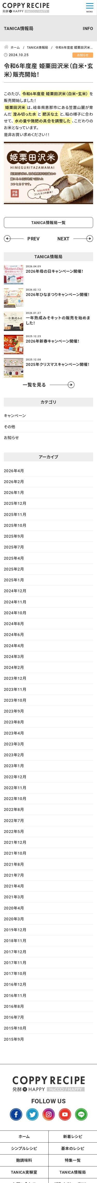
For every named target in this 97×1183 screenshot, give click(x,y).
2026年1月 (14, 492)
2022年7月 (14, 820)
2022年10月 (15, 798)
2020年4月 (14, 908)
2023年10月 (15, 700)
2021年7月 (14, 875)
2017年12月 (15, 951)
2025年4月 (14, 558)
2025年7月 (14, 547)
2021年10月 (15, 853)
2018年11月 (15, 940)
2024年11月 (15, 601)
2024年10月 (15, 612)
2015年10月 (15, 1028)
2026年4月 (14, 470)
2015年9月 (14, 1039)
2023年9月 (14, 711)
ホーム (24, 1136)
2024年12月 (15, 590)
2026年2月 (14, 481)
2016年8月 (14, 1006)
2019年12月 (15, 929)
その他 (9, 426)
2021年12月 (15, 842)
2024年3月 (14, 656)
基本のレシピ (72, 1148)
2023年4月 (14, 733)
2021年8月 (14, 864)
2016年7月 (14, 1017)
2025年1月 (14, 579)
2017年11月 (15, 962)
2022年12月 (15, 776)
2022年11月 (15, 787)
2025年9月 (14, 536)
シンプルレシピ (24, 1148)
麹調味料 (24, 1160)
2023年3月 (14, 743)
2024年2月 (14, 667)
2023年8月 (14, 721)
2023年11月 (15, 689)
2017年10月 (15, 973)
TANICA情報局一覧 (48, 222)
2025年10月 (15, 525)
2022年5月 (14, 831)
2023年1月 (14, 765)
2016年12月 (15, 984)
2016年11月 (15, 995)
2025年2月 (14, 569)
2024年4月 (14, 645)
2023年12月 (15, 678)
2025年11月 (15, 514)
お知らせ (11, 437)
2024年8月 (14, 623)
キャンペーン (15, 415)
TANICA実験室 (24, 1172)
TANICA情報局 (72, 1172)
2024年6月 (14, 634)
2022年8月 (14, 809)
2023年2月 (14, 754)
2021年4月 (14, 886)
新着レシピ (72, 1136)
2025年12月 (15, 503)
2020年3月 (14, 918)
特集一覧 (73, 1160)
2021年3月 (14, 896)
